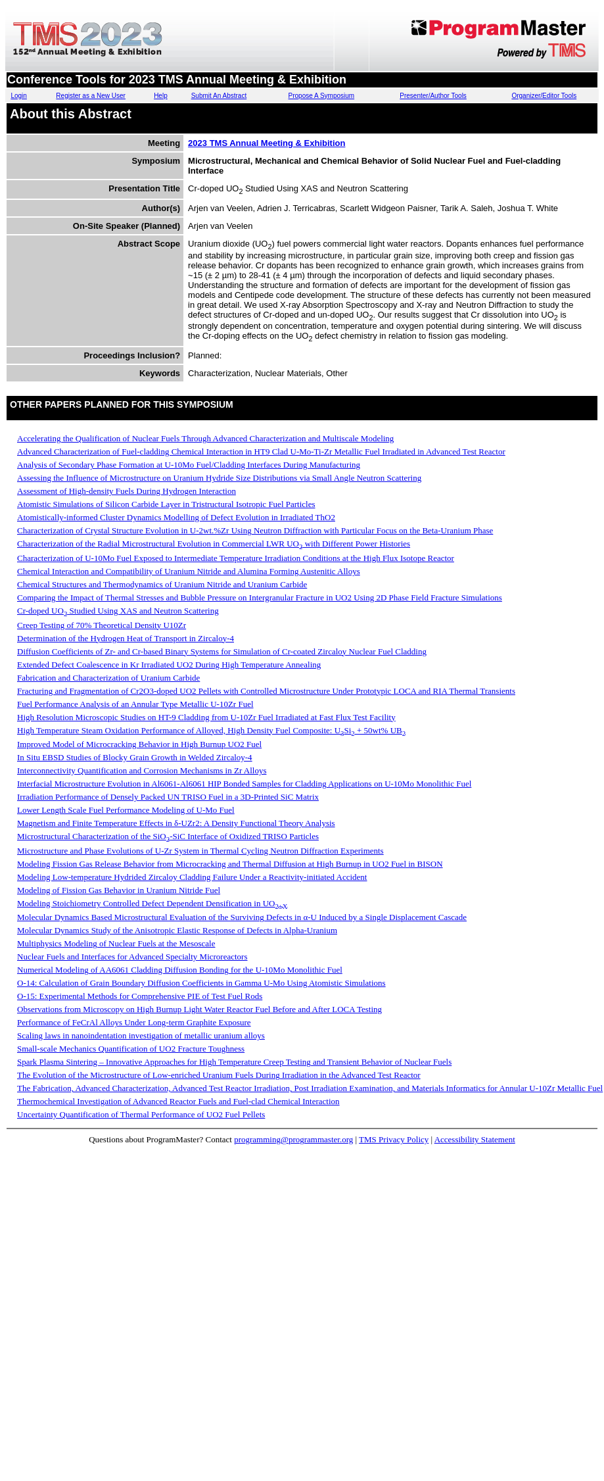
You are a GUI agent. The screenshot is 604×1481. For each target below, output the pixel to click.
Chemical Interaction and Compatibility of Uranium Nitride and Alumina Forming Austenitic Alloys (188, 571)
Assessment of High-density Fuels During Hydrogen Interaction (126, 491)
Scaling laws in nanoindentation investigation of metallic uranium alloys (141, 1035)
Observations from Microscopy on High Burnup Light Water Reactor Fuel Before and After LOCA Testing (199, 1009)
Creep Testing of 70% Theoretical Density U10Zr (101, 625)
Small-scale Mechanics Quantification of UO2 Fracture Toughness (130, 1049)
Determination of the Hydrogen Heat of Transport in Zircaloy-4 (125, 638)
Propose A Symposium (322, 95)
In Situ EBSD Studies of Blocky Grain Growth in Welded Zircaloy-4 (134, 757)
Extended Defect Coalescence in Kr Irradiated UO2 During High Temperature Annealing (169, 664)
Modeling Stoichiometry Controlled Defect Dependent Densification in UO (152, 903)
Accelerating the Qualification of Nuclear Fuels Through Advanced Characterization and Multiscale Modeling (205, 438)
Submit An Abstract (219, 95)
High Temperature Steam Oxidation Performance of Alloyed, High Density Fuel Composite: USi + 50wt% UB (211, 730)
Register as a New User (91, 95)
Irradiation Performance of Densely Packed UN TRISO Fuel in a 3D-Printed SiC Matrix (168, 797)
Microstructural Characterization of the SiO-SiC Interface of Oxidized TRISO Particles (168, 836)
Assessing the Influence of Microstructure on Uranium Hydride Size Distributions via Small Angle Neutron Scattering (219, 478)
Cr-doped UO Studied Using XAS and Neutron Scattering (118, 611)
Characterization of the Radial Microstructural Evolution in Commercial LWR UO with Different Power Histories (213, 543)
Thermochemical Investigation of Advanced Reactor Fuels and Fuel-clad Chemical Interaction (178, 1101)
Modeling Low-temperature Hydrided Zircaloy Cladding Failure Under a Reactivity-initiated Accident (192, 877)
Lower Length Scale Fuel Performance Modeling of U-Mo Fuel (126, 810)
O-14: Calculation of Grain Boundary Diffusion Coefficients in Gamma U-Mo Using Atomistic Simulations (201, 983)
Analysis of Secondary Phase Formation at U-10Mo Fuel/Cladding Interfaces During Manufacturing (188, 465)
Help (161, 95)
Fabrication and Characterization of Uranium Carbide (108, 678)
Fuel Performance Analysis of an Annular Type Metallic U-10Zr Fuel (135, 704)
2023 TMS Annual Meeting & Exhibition (266, 143)
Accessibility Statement (474, 1139)
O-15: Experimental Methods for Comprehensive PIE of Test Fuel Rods (139, 996)
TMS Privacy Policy (394, 1139)
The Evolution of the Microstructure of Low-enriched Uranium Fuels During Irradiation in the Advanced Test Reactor (219, 1075)
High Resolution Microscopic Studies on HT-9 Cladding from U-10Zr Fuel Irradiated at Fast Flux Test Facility (206, 717)
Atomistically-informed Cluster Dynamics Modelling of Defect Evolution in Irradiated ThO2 (176, 517)
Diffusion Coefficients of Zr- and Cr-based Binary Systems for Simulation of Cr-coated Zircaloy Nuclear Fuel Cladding (222, 651)
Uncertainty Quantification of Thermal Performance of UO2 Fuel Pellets (141, 1114)
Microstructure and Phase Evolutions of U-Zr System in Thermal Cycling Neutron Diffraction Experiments (200, 851)
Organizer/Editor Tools (543, 95)
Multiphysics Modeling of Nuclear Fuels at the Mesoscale (116, 943)
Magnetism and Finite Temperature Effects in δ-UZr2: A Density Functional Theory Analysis (176, 823)
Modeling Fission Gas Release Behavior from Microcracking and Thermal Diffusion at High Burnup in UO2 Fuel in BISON (230, 864)
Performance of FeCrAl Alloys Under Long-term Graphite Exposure (134, 1022)
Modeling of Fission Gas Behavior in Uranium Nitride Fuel (118, 890)
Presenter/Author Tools (433, 95)
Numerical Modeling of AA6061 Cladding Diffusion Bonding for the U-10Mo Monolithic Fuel (179, 970)
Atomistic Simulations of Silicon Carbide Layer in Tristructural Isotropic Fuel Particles (166, 504)
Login (18, 95)
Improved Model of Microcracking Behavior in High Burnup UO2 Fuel (139, 744)
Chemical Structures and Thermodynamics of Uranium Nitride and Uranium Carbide (162, 584)
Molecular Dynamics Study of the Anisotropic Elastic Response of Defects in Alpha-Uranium (177, 930)
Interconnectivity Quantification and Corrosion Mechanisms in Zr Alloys (141, 770)
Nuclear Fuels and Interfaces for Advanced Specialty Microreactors (132, 956)
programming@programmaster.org (293, 1139)
